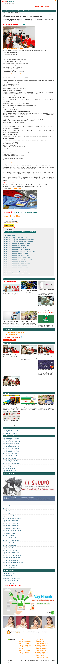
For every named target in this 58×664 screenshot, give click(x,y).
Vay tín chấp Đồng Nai (41, 644)
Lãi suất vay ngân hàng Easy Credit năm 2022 (17, 248)
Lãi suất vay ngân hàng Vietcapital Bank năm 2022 (18, 258)
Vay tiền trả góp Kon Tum (11, 450)
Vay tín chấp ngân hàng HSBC (16, 73)
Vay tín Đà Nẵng (39, 654)
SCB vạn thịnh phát (9, 235)
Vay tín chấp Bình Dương (41, 642)
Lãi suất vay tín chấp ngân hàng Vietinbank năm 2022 (19, 239)
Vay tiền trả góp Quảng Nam (12, 464)
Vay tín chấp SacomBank (10, 536)
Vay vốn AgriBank (23, 638)
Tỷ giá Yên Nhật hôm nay (45, 304)
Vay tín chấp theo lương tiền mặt (13, 561)
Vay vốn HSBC (7, 342)
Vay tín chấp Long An (40, 645)
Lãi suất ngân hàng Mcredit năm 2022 (14, 268)
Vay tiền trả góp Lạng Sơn (11, 445)
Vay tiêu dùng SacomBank (11, 539)
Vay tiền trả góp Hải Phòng (11, 442)
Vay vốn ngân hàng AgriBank (12, 517)
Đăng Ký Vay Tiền (9, 338)
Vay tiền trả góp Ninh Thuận (11, 454)
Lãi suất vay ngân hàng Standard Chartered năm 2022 (19, 250)
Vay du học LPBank (26, 319)
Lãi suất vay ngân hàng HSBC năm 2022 (15, 264)
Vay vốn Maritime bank (25, 644)
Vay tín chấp (17, 10)
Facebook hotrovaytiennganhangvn (14, 331)
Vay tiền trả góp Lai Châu (11, 437)
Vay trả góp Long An (9, 467)
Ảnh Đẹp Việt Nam (8, 582)
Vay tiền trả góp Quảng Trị (11, 447)
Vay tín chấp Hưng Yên (41, 649)
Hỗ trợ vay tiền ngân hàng (11, 216)
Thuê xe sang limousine (10, 579)
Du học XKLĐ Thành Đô (10, 572)
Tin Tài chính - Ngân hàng (17, 12)
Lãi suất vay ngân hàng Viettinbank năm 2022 (17, 256)
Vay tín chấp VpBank (9, 544)
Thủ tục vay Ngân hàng (10, 566)
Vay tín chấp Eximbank (10, 549)
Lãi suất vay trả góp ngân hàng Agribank (15, 237)
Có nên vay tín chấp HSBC (10, 384)
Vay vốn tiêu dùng (9, 12)
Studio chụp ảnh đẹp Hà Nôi (12, 577)
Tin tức (35, 10)
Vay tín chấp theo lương (10, 559)
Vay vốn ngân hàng (9, 472)
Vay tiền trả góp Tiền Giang (11, 457)
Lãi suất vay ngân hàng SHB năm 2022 (15, 260)
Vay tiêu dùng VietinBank (10, 522)
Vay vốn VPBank (23, 645)
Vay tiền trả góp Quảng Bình (11, 440)
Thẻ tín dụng (29, 10)
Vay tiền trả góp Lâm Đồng (11, 452)
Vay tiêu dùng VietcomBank (11, 527)
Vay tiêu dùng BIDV (9, 532)
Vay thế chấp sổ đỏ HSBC (28, 353)
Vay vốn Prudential (24, 651)
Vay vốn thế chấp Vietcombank (12, 529)
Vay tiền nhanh (7, 426)
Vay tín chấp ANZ (8, 541)
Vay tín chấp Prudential (10, 564)
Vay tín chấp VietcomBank (11, 524)
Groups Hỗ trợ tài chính (10, 333)
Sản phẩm (6, 392)
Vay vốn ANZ (22, 647)
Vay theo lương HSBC (44, 353)
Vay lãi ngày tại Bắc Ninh (10, 432)
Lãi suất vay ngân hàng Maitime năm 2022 (16, 252)
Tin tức (5, 277)
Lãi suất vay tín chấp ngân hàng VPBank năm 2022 (18, 241)
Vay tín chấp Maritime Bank (11, 551)
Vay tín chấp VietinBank (10, 519)
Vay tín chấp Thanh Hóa (41, 656)
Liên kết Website (8, 569)
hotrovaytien (8, 219)
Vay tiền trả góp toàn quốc (10, 434)
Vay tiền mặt (11, 10)
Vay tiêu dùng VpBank (10, 546)
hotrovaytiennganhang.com (12, 222)
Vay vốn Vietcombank (24, 640)
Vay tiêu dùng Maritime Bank (12, 554)
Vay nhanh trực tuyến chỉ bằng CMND (24, 212)
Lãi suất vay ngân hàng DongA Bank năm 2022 (17, 272)
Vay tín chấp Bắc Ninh (41, 647)
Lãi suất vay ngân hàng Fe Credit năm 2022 (16, 254)
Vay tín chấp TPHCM (40, 640)
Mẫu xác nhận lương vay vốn (12, 584)
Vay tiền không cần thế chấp (12, 556)
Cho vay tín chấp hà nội (10, 429)
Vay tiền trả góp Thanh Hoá (11, 462)
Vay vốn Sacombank (24, 649)
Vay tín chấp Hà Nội (40, 638)
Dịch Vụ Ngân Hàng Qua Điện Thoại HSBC (13, 48)
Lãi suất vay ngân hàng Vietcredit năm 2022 (16, 244)
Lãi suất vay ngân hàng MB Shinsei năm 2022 (17, 242)
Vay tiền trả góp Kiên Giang (11, 459)
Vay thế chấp (23, 10)
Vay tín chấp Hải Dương (41, 651)
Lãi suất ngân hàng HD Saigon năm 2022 (15, 270)
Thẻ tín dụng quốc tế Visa (15, 188)
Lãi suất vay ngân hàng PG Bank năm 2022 (16, 266)
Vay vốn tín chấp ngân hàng (11, 231)
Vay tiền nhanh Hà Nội (10, 469)
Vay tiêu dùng (7, 509)
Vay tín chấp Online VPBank (46, 311)
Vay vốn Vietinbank (24, 642)
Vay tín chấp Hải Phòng (41, 652)
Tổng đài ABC (12, 162)
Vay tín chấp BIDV (8, 534)
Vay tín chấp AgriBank (10, 514)
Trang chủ (5, 10)
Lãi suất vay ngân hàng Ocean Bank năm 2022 (17, 262)
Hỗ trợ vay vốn (7, 328)
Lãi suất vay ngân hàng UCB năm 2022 (15, 246)
